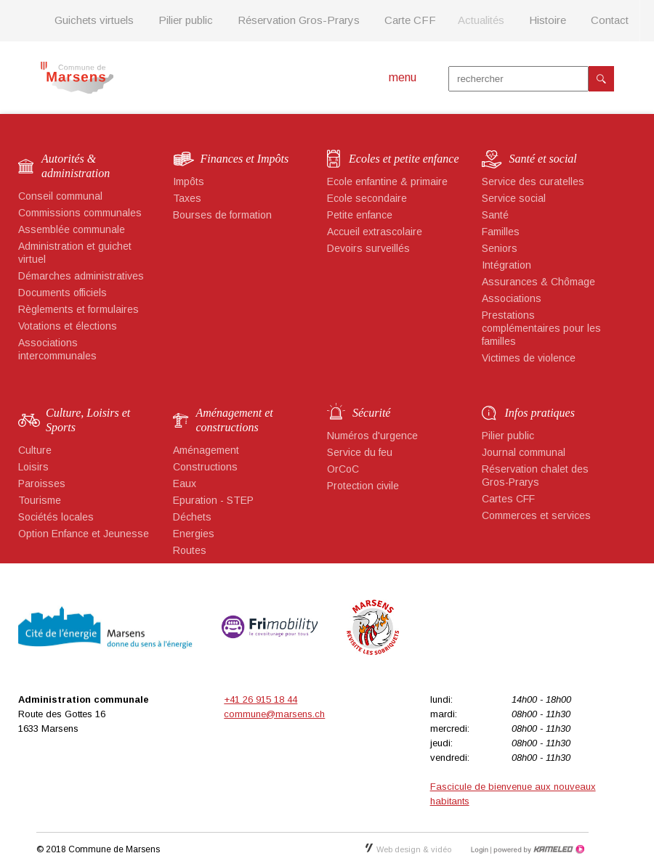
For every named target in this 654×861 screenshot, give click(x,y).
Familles (501, 231)
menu (402, 77)
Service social (514, 198)
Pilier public (185, 20)
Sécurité (371, 413)
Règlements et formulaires (78, 309)
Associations (511, 298)
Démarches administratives (81, 276)
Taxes (187, 198)
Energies (193, 533)
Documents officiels (62, 292)
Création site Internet (537, 849)
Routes (189, 550)
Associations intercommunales (57, 349)
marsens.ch (76, 77)
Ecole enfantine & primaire (387, 181)
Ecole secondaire (367, 198)
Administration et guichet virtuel (75, 252)
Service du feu (359, 452)
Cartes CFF (508, 499)
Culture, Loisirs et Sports (88, 420)
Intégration (506, 265)
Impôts (188, 181)
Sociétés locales (56, 517)
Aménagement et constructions (234, 420)
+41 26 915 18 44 (260, 699)
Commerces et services (536, 515)
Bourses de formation (222, 215)
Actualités (481, 20)
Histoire (547, 20)
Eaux (184, 483)
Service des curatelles (533, 181)
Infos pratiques (540, 413)
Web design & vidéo (408, 849)
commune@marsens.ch (274, 714)
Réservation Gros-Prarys (299, 20)
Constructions (205, 467)
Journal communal (523, 452)
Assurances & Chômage (538, 281)
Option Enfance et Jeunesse (83, 533)
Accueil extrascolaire (374, 231)
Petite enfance (359, 215)
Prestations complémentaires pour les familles (541, 328)
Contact (610, 20)
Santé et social (543, 158)
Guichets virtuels (94, 20)
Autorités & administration (75, 165)
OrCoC (343, 469)
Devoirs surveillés (368, 248)
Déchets (192, 517)
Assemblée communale (71, 229)
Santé (495, 215)
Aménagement (206, 450)
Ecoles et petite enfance (404, 158)
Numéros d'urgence (372, 435)
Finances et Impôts (245, 158)
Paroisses (41, 483)
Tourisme (39, 500)
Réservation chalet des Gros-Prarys (535, 475)
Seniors (499, 248)
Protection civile (363, 485)
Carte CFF (410, 20)
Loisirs (33, 467)
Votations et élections (67, 326)
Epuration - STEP (213, 500)
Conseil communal (60, 196)
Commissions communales (80, 213)
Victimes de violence (529, 358)
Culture (35, 450)
